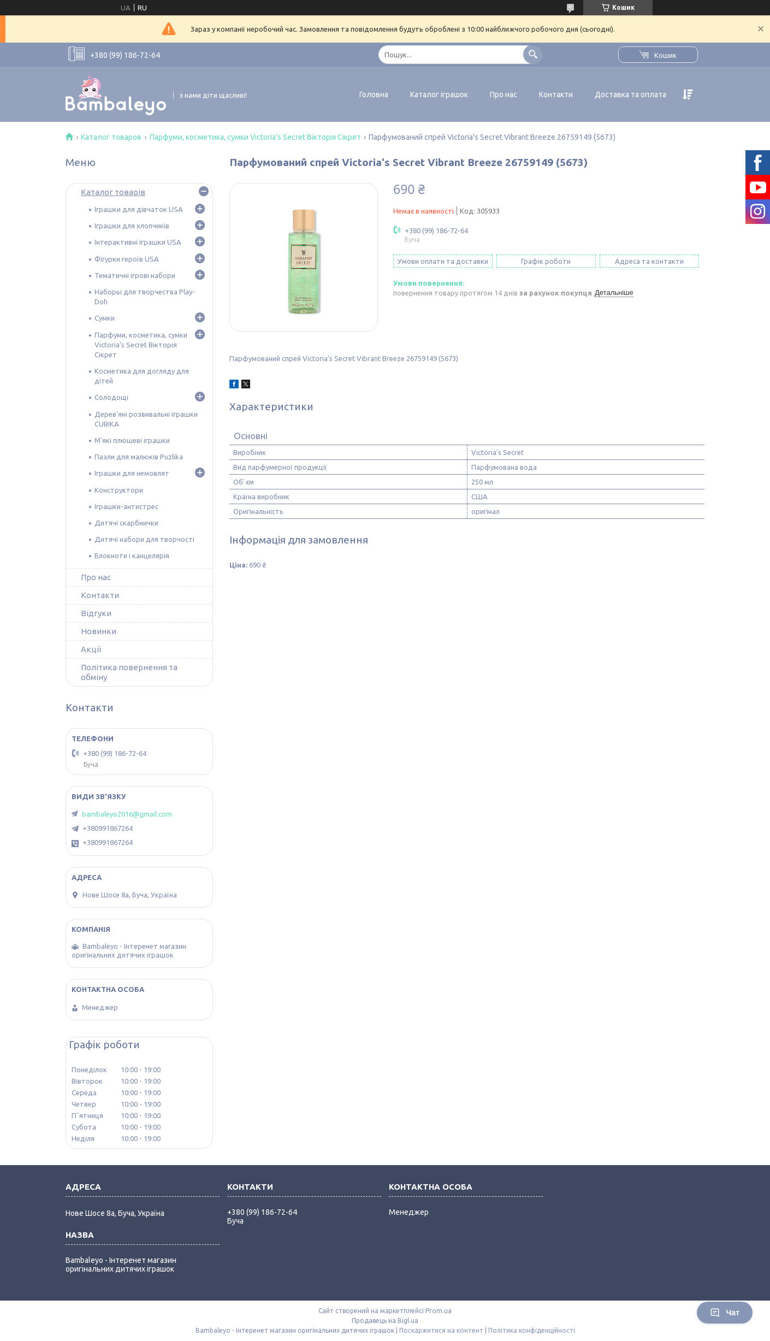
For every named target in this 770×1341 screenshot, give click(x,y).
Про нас (503, 94)
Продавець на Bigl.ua (385, 1320)
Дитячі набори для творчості (144, 539)
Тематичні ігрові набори (134, 275)
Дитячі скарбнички (126, 523)
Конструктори (118, 490)
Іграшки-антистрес (126, 506)
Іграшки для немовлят (131, 473)
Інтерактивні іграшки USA (137, 242)
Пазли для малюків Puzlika (138, 456)
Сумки (104, 318)
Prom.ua (438, 1310)
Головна (373, 94)
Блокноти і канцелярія (131, 555)
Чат (724, 1313)
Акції (91, 649)
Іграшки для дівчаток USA (138, 209)
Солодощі (111, 397)
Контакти (556, 94)
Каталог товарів (113, 192)
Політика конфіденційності (531, 1330)
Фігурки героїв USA (126, 259)
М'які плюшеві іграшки (132, 440)
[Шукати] (532, 54)
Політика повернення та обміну (129, 672)
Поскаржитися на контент (441, 1330)
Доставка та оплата (630, 94)
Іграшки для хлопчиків (131, 225)
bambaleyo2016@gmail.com (127, 814)
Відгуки (96, 613)
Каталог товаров (111, 137)
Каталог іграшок (439, 94)
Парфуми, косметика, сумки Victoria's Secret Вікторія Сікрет (255, 137)
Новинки (98, 631)
